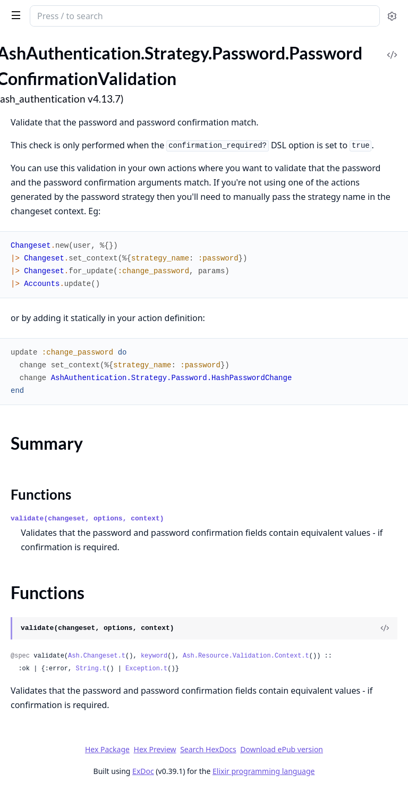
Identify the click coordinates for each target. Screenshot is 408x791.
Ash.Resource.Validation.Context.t (246, 656)
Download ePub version (281, 749)
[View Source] (384, 628)
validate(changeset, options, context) (87, 519)
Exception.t (146, 668)
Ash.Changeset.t (96, 656)
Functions (41, 494)
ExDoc (143, 771)
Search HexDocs (208, 749)
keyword (154, 656)
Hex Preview (155, 749)
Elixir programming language (263, 771)
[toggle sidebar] (14, 15)
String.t (90, 668)
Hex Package (107, 749)
